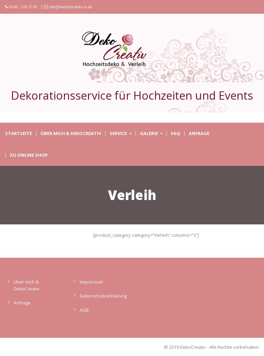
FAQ (175, 133)
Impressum (91, 282)
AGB (84, 310)
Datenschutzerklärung (103, 296)
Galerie (149, 133)
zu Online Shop (29, 155)
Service (118, 133)
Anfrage (199, 133)
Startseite (18, 133)
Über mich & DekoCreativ (71, 133)
